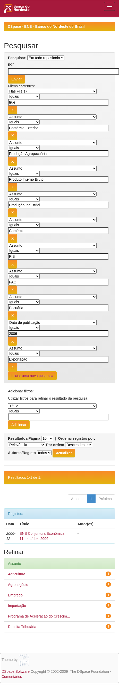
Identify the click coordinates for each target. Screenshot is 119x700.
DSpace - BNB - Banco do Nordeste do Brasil (46, 26)
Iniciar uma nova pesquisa (32, 376)
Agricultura (16, 574)
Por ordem (55, 445)
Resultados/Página (24, 438)
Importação (17, 606)
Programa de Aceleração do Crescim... (39, 616)
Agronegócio (18, 585)
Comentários (12, 677)
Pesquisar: (17, 58)
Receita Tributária (22, 627)
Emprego (15, 595)
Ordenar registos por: (76, 438)
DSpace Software (16, 671)
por (11, 64)
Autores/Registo (22, 453)
